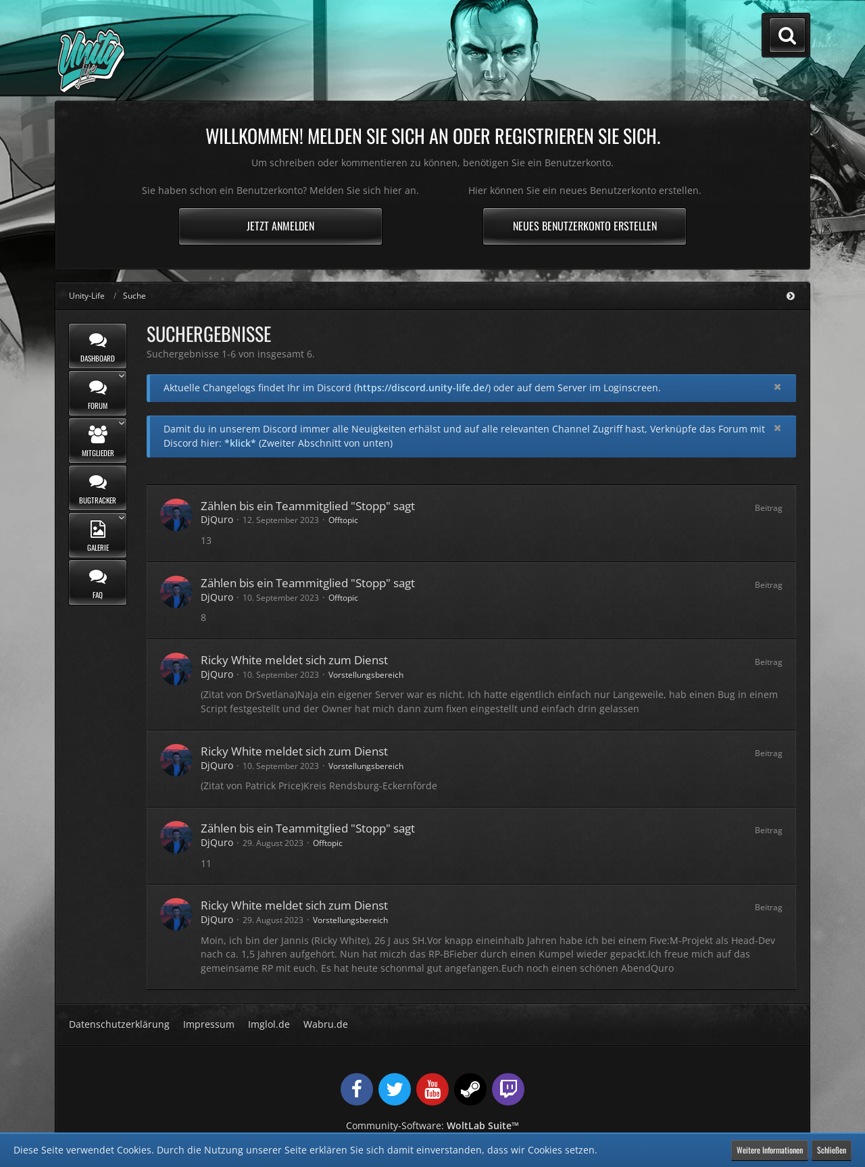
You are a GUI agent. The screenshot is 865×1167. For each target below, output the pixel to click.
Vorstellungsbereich (365, 674)
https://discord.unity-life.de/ (422, 387)
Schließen (831, 1150)
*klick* (240, 443)
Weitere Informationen (770, 1150)
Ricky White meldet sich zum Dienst (294, 660)
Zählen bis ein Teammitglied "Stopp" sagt (308, 506)
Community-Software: (432, 1125)
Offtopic (343, 520)
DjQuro (217, 519)
